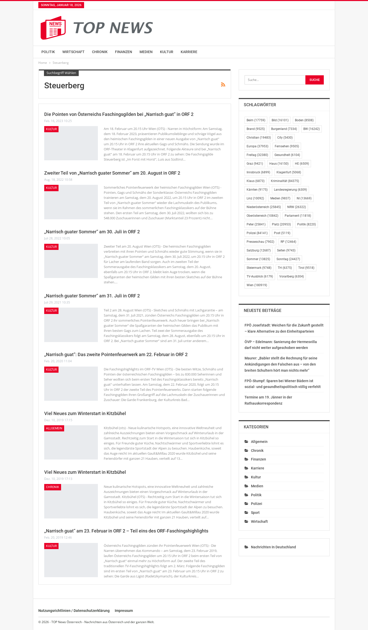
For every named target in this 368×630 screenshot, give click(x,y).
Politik (48, 52)
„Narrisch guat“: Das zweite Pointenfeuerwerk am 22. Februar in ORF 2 (116, 354)
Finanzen (123, 52)
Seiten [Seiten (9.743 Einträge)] (286, 250)
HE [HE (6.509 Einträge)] (302, 163)
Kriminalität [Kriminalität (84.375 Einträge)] (285, 181)
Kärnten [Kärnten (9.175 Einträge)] (257, 189)
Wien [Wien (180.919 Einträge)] (257, 285)
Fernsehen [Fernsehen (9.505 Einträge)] (287, 146)
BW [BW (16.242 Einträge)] (311, 129)
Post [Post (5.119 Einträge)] (282, 233)
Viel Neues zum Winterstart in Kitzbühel (85, 413)
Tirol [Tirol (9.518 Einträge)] (306, 268)
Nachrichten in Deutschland (273, 547)
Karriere (189, 52)
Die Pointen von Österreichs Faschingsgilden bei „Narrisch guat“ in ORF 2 (118, 114)
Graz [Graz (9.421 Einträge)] (255, 163)
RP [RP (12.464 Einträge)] (288, 242)
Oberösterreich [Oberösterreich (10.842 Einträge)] (262, 215)
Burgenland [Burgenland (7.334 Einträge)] (284, 129)
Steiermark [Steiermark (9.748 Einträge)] (259, 268)
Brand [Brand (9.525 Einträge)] (256, 129)
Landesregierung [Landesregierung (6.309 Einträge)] (290, 189)
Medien (146, 52)
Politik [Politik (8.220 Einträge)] (306, 224)
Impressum (124, 611)
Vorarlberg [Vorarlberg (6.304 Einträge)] (291, 276)
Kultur (166, 52)
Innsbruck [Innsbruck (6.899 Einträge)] (258, 172)
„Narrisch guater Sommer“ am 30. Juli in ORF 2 (92, 231)
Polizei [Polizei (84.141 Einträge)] (257, 233)
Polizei (256, 504)
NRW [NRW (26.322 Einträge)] (296, 207)
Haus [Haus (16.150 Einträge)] (279, 163)
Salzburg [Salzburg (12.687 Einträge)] (259, 250)
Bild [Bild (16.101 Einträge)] (280, 120)
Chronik (100, 52)
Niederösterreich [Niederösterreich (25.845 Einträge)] (264, 207)
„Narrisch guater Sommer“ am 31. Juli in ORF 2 (92, 295)
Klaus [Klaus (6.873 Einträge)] (255, 181)
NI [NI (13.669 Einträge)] (304, 198)
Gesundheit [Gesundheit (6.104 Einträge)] (287, 155)
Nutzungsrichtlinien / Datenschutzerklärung (74, 611)
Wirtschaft (73, 52)
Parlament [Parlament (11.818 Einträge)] (298, 215)
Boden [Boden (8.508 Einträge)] (304, 120)
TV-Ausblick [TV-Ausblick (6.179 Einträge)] (260, 276)
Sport (255, 513)
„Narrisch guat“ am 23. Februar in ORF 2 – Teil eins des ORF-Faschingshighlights (126, 531)
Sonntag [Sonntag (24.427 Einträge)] (288, 259)
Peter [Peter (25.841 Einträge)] (256, 224)
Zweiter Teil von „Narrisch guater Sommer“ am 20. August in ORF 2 (112, 173)
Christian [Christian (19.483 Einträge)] (259, 137)
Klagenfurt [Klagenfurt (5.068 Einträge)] (289, 172)
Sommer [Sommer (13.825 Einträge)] (258, 259)
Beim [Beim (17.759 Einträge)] (256, 120)
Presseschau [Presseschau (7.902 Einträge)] (260, 242)
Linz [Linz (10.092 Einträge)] (255, 198)
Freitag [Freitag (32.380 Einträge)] (257, 155)
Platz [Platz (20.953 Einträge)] (281, 224)
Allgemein (54, 428)
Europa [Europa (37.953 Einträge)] (257, 146)
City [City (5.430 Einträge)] (285, 137)
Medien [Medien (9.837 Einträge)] (280, 198)
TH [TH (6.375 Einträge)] (285, 268)
